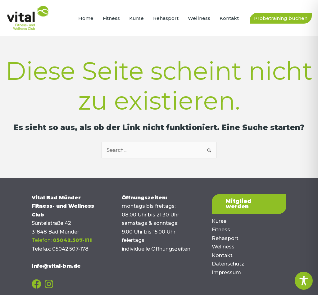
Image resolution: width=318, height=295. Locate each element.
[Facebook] (36, 284)
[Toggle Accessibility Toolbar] (303, 280)
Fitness (221, 230)
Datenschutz (228, 264)
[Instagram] (49, 284)
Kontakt (222, 255)
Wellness (223, 247)
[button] (281, 18)
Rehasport (225, 238)
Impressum (226, 272)
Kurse (219, 221)
